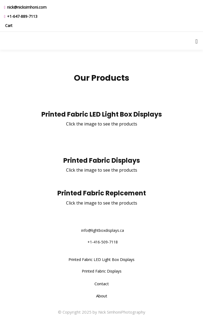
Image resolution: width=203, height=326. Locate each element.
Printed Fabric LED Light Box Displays (101, 114)
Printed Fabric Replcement (101, 193)
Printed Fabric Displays (101, 160)
